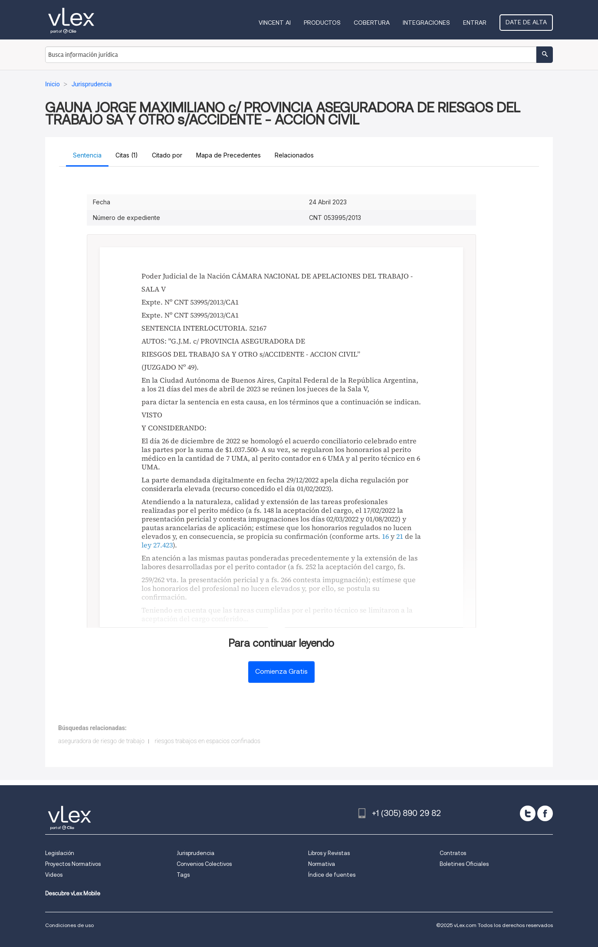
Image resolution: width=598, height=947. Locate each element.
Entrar (474, 22)
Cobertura (372, 22)
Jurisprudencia (195, 853)
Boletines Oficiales (464, 864)
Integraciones (426, 22)
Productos (322, 22)
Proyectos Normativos (73, 864)
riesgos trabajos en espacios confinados (207, 740)
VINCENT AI (275, 22)
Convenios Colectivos (204, 864)
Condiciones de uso (69, 925)
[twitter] (528, 813)
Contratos (453, 853)
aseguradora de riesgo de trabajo (101, 740)
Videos (53, 875)
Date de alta (526, 22)
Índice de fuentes (331, 875)
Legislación (59, 853)
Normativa (321, 864)
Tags (183, 875)
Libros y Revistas (329, 853)
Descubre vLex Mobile (72, 893)
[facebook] (545, 813)
